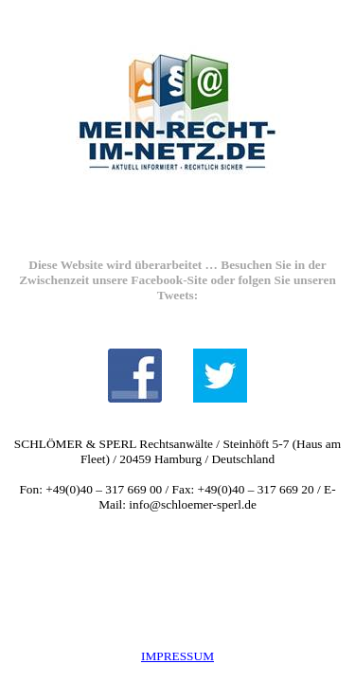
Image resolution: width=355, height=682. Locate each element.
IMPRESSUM (177, 656)
